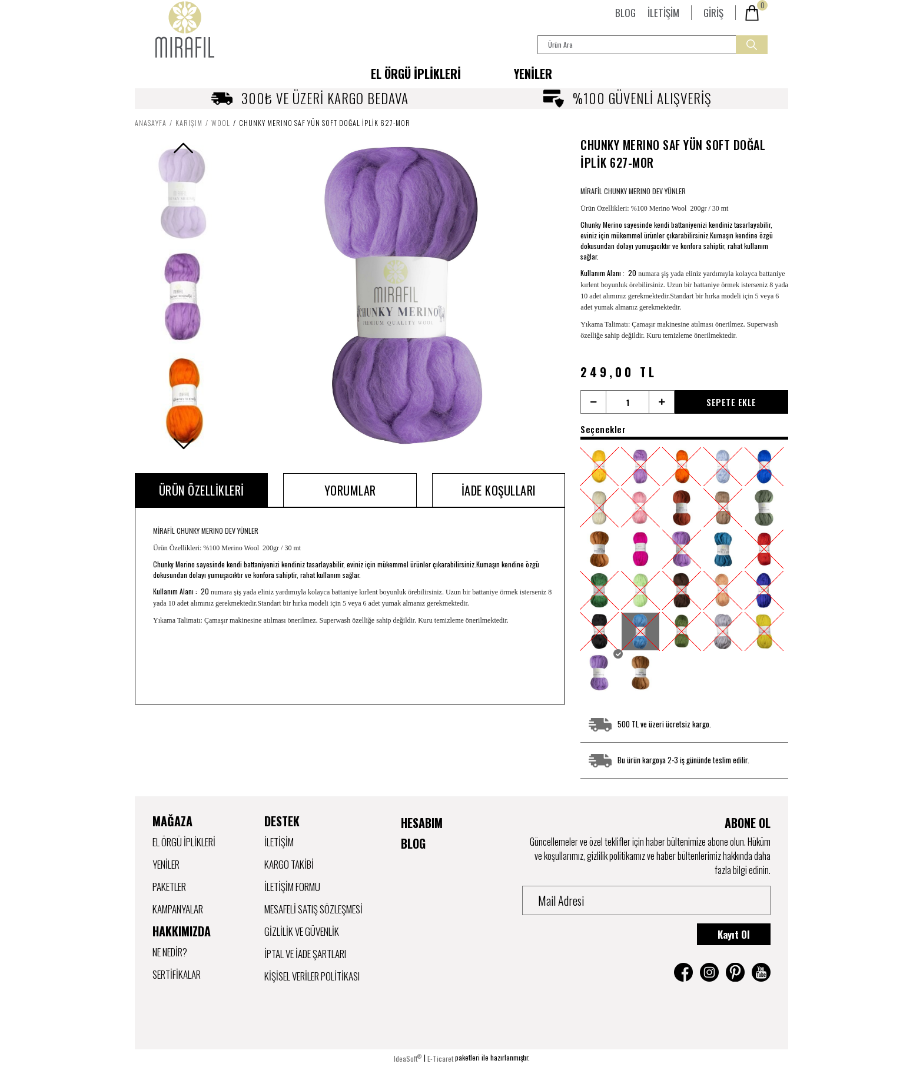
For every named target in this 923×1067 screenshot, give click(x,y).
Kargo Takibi (289, 864)
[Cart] (756, 13)
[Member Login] (713, 12)
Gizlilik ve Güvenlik (301, 931)
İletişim (279, 842)
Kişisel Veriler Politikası (312, 976)
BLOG (625, 12)
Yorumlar (350, 490)
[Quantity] (627, 402)
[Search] (652, 44)
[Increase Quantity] (661, 402)
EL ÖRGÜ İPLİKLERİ (183, 842)
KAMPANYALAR (177, 909)
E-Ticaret (440, 1058)
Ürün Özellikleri (201, 490)
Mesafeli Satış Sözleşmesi (313, 909)
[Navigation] (415, 73)
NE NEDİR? (169, 952)
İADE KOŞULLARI (499, 490)
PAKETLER (169, 886)
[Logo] (184, 29)
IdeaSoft (407, 1058)
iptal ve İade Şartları (305, 953)
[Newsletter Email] (646, 900)
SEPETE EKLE (731, 401)
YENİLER (533, 73)
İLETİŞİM (663, 12)
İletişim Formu (292, 886)
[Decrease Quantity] (593, 402)
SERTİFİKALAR (176, 974)
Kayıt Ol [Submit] (734, 934)
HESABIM (422, 823)
